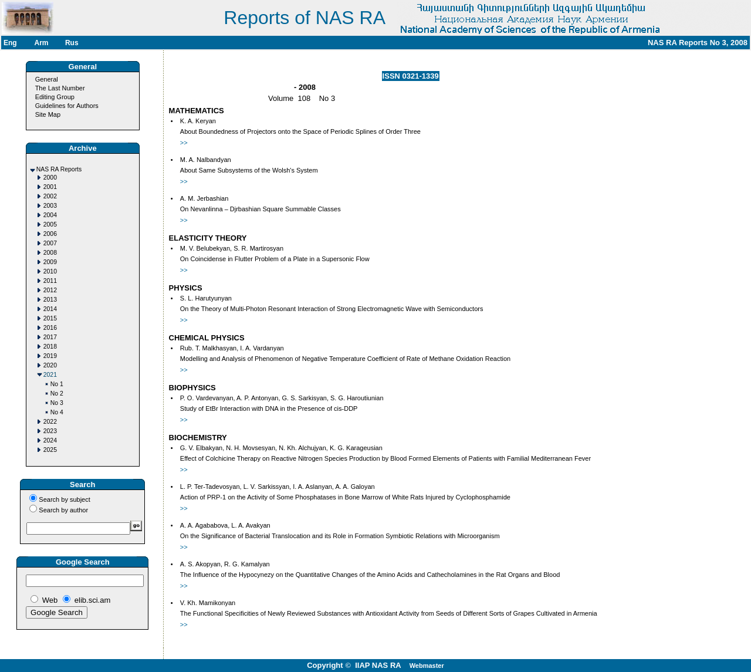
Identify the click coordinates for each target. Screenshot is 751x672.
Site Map (47, 114)
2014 (50, 309)
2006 (50, 234)
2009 (50, 262)
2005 (50, 224)
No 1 (56, 384)
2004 (50, 215)
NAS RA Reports (59, 169)
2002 (50, 196)
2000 (50, 177)
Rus (72, 43)
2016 (50, 328)
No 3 (56, 403)
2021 (50, 375)
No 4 (56, 412)
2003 (50, 205)
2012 (50, 290)
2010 (50, 271)
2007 (50, 243)
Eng (10, 43)
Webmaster (427, 665)
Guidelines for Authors (67, 105)
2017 (50, 337)
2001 (50, 187)
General (46, 79)
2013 (50, 299)
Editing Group (55, 96)
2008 (50, 252)
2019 (50, 356)
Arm (41, 43)
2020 (50, 365)
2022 (50, 421)
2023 (50, 431)
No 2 (56, 393)
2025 (50, 450)
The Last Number (60, 88)
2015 (50, 318)
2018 (50, 346)
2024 (50, 440)
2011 (50, 281)
